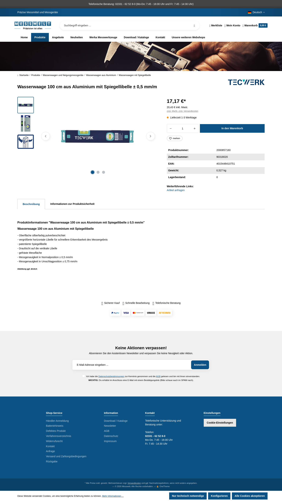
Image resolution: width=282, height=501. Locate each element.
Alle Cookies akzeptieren (250, 495)
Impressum (110, 441)
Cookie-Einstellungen (220, 422)
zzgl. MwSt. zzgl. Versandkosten (182, 111)
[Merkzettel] (215, 25)
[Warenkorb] (254, 25)
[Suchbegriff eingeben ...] (130, 25)
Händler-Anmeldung (57, 420)
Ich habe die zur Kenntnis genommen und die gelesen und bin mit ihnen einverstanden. (143, 376)
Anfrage (50, 451)
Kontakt (50, 446)
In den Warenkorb (232, 128)
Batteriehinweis (54, 425)
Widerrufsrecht (54, 441)
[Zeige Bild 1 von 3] (92, 172)
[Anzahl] (182, 128)
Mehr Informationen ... (112, 496)
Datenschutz (111, 436)
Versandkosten (134, 483)
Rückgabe (51, 461)
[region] (87, 136)
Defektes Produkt (55, 430)
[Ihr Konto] (232, 25)
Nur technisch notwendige (188, 495)
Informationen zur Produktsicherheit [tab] (72, 203)
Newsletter (110, 425)
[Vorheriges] (45, 136)
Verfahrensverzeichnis (58, 436)
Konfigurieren (219, 495)
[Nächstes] (150, 136)
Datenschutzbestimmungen (111, 376)
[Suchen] (194, 25)
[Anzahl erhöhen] (194, 128)
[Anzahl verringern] (170, 128)
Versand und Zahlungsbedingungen (66, 456)
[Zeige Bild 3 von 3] (103, 172)
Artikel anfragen (176, 190)
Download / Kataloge (115, 420)
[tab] (31, 204)
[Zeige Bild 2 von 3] (98, 172)
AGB (158, 376)
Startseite (23, 75)
